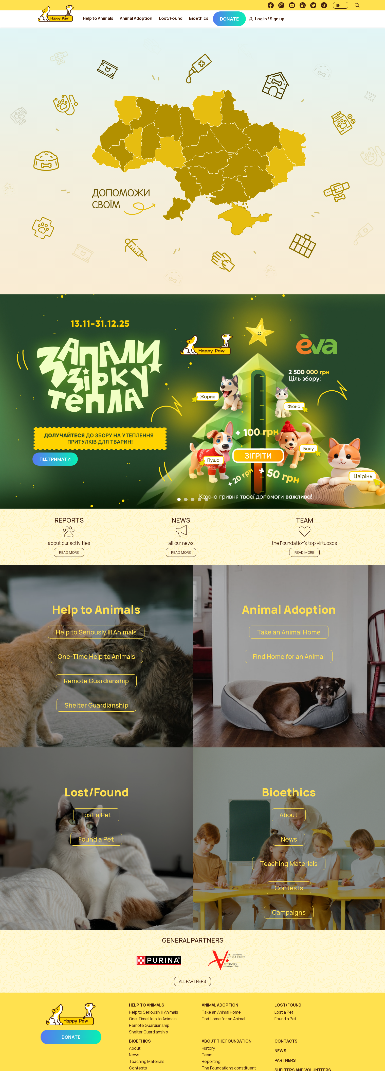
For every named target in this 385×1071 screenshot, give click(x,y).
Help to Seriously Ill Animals (96, 632)
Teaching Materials (289, 863)
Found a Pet (96, 839)
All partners (192, 981)
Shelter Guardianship (96, 705)
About (289, 814)
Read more (69, 552)
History (208, 1048)
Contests (288, 887)
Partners (285, 1060)
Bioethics (200, 18)
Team (207, 1055)
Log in (263, 18)
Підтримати (55, 459)
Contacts (286, 1041)
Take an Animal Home (289, 632)
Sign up (278, 18)
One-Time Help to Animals (96, 656)
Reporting (211, 1061)
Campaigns (289, 912)
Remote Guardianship (96, 680)
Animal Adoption (138, 18)
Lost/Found (172, 18)
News (289, 839)
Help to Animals (100, 18)
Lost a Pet (96, 814)
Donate (231, 19)
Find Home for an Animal (289, 656)
